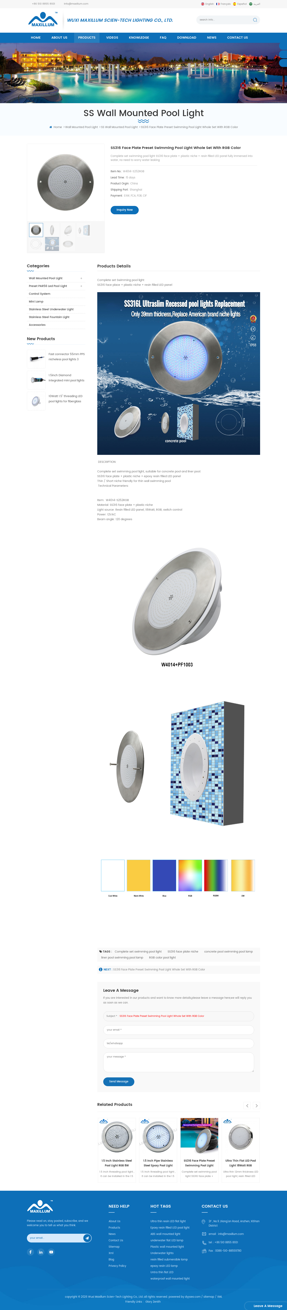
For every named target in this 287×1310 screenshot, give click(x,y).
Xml (111, 1253)
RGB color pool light (162, 957)
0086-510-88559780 (228, 1251)
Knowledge (139, 37)
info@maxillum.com (76, 4)
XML (219, 1297)
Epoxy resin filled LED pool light (170, 1228)
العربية (257, 4)
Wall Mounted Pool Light (45, 278)
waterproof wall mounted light (170, 1279)
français (226, 4)
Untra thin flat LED (161, 1272)
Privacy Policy (117, 1266)
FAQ (163, 37)
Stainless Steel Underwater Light (51, 309)
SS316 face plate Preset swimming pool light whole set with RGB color (159, 970)
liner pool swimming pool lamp (122, 957)
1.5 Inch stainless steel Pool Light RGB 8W (117, 1163)
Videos (112, 37)
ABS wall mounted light (165, 1234)
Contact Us (116, 1241)
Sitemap (114, 1247)
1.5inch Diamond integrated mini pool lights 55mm (66, 378)
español (242, 4)
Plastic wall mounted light (167, 1247)
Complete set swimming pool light (138, 951)
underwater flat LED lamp (166, 1241)
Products (114, 1228)
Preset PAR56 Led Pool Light (48, 286)
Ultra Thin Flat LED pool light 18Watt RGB (240, 1163)
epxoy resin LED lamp (164, 1266)
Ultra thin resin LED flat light (168, 1221)
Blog (111, 1260)
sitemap (208, 1297)
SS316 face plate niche (183, 951)
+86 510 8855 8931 (43, 4)
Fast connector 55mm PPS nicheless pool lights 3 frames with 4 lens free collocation (67, 357)
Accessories (37, 325)
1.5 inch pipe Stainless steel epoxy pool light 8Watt (158, 1163)
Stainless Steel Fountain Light (49, 317)
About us (59, 37)
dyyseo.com (193, 1297)
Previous (247, 1105)
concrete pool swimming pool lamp (228, 951)
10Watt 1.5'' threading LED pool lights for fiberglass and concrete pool (66, 399)
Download (186, 37)
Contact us (237, 37)
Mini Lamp (36, 301)
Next (256, 1105)
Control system (39, 294)
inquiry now (125, 210)
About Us (114, 1221)
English (209, 4)
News (211, 37)
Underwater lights (162, 1253)
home (36, 37)
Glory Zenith (153, 1302)
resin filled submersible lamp (169, 1260)
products (86, 37)
